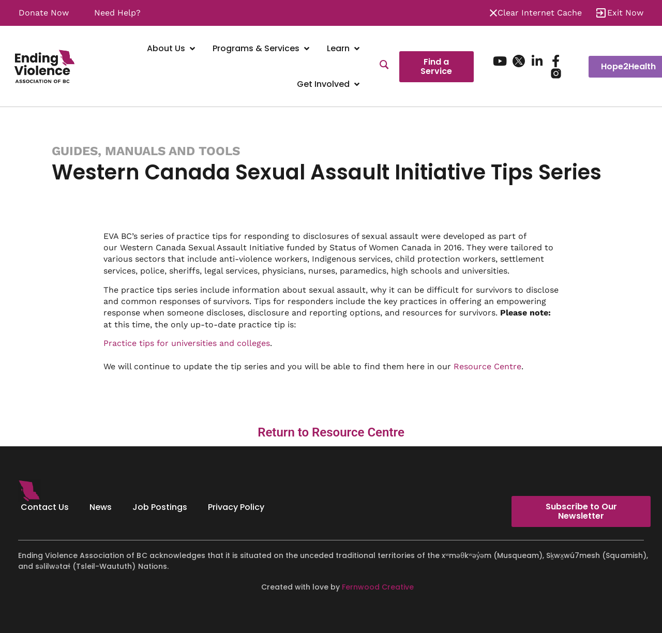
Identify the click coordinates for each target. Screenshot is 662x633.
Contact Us (45, 507)
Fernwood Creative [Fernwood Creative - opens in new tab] (378, 587)
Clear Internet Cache (540, 13)
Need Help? (117, 13)
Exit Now (625, 13)
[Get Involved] (329, 84)
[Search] (384, 66)
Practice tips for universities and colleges (186, 343)
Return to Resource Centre (331, 432)
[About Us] (172, 49)
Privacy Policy (236, 507)
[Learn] (344, 49)
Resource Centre (487, 366)
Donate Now (44, 13)
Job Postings (159, 507)
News (100, 507)
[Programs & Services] (262, 49)
